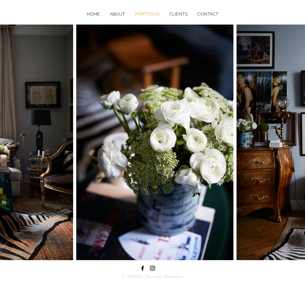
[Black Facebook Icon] (142, 268)
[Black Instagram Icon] (152, 268)
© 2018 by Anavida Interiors (152, 276)
